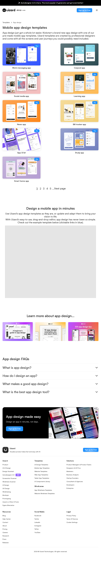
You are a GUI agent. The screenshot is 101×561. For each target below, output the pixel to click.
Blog (4, 515)
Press (4, 539)
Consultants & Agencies (75, 481)
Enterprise (70, 488)
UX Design (6, 488)
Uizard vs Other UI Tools (11, 502)
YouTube (37, 532)
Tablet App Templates (41, 478)
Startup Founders (72, 478)
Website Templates (40, 471)
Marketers (70, 471)
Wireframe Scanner (9, 482)
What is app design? (50, 368)
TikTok (36, 529)
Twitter (36, 519)
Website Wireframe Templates (44, 493)
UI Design (6, 485)
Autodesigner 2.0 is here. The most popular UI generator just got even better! (52, 3)
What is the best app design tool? (50, 392)
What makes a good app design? (50, 384)
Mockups (6, 495)
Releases (6, 542)
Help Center (7, 519)
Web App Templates (41, 475)
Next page (59, 188)
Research (6, 536)
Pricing (5, 529)
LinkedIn (37, 522)
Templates (6, 22)
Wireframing (7, 492)
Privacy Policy (71, 515)
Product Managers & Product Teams (79, 465)
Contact (5, 522)
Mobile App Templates (42, 468)
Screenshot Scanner (10, 478)
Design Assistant (8, 471)
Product (5, 465)
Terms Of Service (72, 519)
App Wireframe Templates (43, 490)
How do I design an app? (50, 376)
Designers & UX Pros (74, 468)
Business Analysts (73, 475)
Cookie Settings (72, 522)
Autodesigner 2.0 (12, 475)
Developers (70, 485)
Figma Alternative (8, 505)
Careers (5, 532)
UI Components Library (42, 481)
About (5, 526)
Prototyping (7, 498)
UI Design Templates (41, 465)
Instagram (37, 526)
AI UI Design (7, 468)
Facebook (37, 515)
